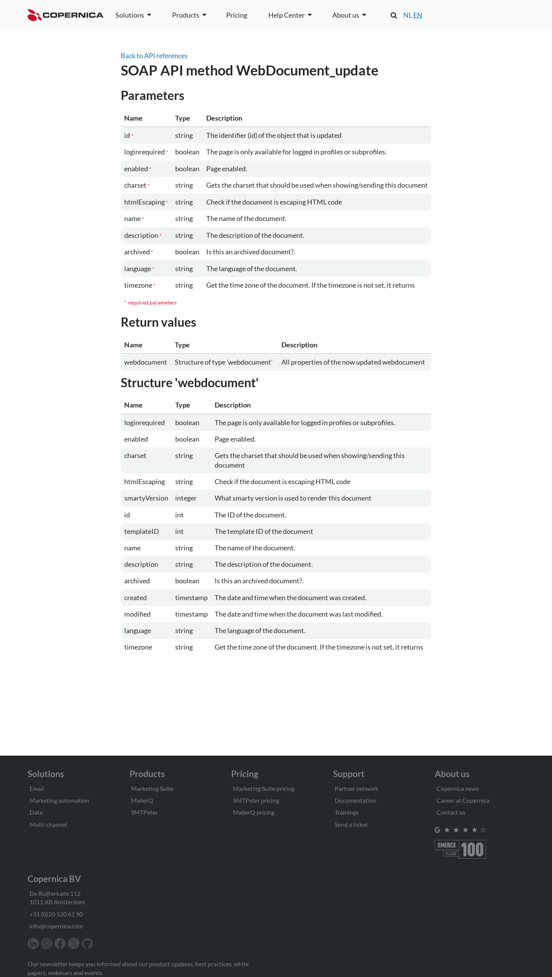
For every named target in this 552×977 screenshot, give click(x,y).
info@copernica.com (56, 926)
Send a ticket (351, 824)
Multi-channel (48, 824)
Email (37, 788)
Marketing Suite (152, 788)
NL (407, 15)
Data (36, 812)
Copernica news (458, 788)
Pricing (236, 15)
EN (417, 15)
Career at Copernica (463, 800)
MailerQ (142, 800)
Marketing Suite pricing (263, 788)
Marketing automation (59, 800)
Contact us (451, 812)
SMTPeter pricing (256, 800)
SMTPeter (144, 812)
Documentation (355, 800)
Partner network (356, 788)
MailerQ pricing (253, 812)
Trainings (347, 812)
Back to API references (154, 55)
